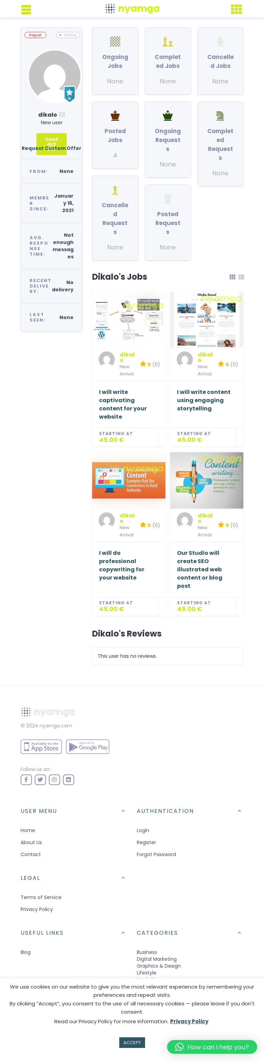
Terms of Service (41, 897)
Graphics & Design (159, 965)
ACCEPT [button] (132, 1042)
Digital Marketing (157, 959)
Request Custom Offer (51, 148)
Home (28, 830)
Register (146, 842)
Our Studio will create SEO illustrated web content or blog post (199, 569)
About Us (31, 842)
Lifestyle (146, 972)
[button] (212, 1047)
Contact (31, 854)
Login (143, 830)
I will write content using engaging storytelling (204, 400)
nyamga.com (56, 725)
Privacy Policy (37, 909)
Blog (26, 952)
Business (147, 952)
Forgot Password (156, 854)
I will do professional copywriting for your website (121, 565)
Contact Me (51, 144)
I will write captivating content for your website (123, 404)
